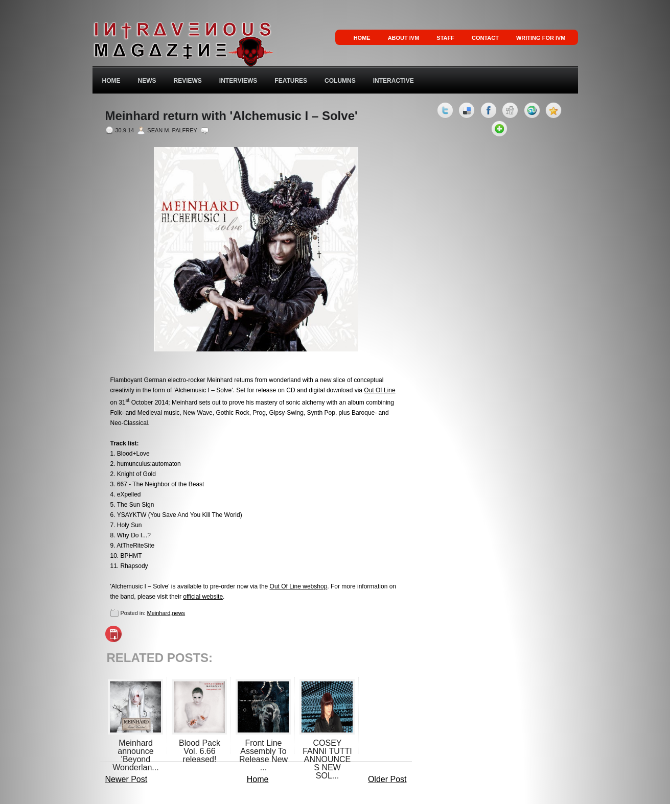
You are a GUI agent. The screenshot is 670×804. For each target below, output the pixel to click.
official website (203, 596)
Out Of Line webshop (299, 586)
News (147, 80)
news (178, 613)
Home (362, 38)
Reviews (188, 80)
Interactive (393, 80)
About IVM (404, 38)
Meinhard (158, 613)
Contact (485, 38)
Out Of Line (379, 390)
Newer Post (126, 779)
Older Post (387, 779)
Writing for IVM (541, 38)
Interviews (238, 80)
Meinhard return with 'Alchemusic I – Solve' (231, 116)
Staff (445, 38)
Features (290, 80)
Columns (340, 80)
